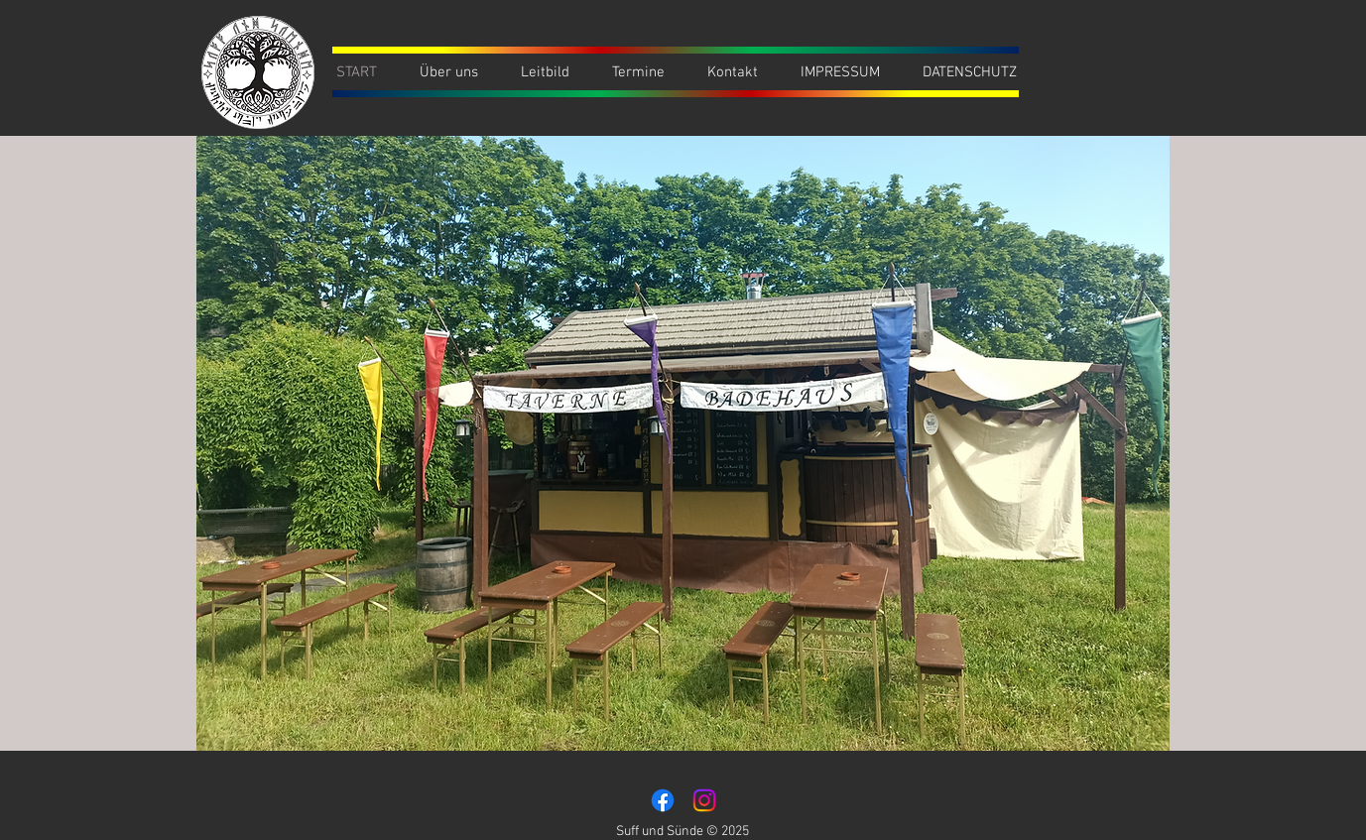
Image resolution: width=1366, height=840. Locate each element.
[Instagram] (704, 800)
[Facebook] (663, 800)
